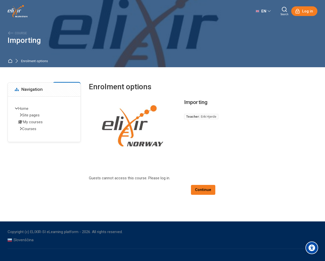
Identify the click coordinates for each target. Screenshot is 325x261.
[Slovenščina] (21, 240)
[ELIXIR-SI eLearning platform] (17, 11)
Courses (29, 129)
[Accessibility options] (311, 247)
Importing (24, 40)
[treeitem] (44, 119)
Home (11, 61)
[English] (263, 11)
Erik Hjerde (208, 116)
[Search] (284, 11)
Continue (203, 189)
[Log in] (304, 11)
